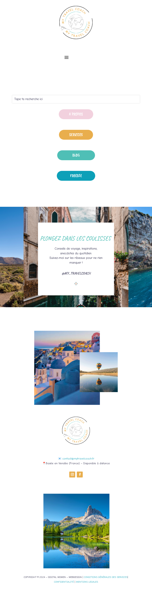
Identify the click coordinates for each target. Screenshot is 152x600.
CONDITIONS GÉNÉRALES (97, 577)
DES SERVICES (119, 577)
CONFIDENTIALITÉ (64, 581)
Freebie (76, 175)
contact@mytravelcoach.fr (78, 458)
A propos (76, 114)
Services (76, 134)
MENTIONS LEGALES (87, 581)
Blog (76, 155)
